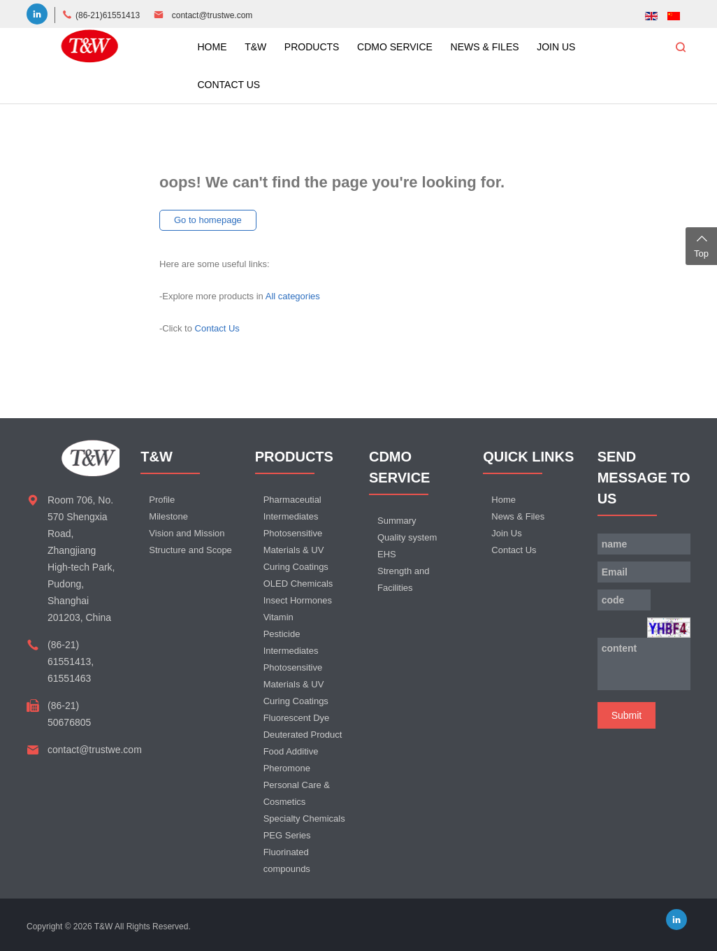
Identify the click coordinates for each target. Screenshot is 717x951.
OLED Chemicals (298, 583)
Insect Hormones (297, 600)
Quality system (407, 537)
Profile (162, 499)
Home (503, 499)
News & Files (517, 516)
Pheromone (286, 768)
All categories (293, 296)
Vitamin (278, 617)
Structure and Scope (190, 550)
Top (701, 245)
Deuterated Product (302, 734)
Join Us (506, 533)
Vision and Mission (186, 533)
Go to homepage (208, 220)
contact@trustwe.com (212, 15)
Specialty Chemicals (304, 818)
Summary (397, 520)
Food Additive (291, 751)
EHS (386, 554)
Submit (626, 715)
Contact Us (217, 328)
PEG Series (287, 835)
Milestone (168, 516)
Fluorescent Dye (296, 718)
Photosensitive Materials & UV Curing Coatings (295, 550)
